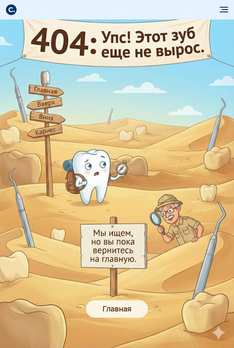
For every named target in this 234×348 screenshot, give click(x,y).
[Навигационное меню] (224, 10)
